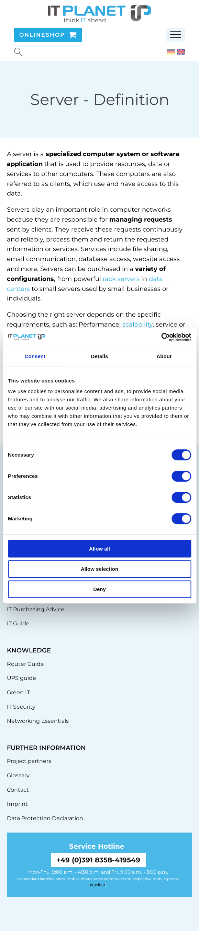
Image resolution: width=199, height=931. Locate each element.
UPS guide (21, 678)
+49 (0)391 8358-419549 (98, 860)
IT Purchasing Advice (35, 609)
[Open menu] (175, 35)
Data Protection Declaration (45, 818)
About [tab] (164, 356)
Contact (18, 790)
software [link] (165, 154)
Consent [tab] (34, 356)
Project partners (29, 761)
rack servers (121, 279)
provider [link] (97, 884)
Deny (99, 589)
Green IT (18, 692)
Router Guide (25, 664)
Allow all (99, 549)
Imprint (17, 804)
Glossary (18, 775)
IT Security (21, 707)
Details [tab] (99, 356)
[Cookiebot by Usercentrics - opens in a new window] (161, 337)
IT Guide (18, 623)
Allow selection (99, 569)
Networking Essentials (38, 721)
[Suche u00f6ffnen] (18, 51)
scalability (137, 324)
